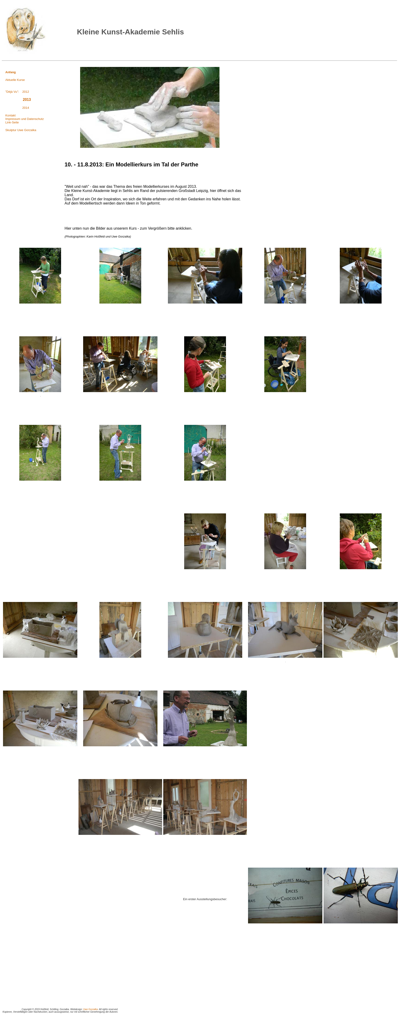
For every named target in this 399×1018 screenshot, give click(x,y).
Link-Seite (12, 122)
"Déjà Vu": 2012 (17, 91)
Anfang (10, 72)
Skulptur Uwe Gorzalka (20, 130)
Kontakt (10, 115)
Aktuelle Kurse (15, 80)
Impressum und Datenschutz (24, 119)
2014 (17, 107)
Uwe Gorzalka (90, 1009)
